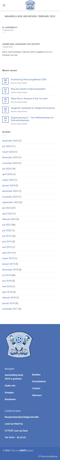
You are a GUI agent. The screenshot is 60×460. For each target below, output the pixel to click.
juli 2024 (6, 168)
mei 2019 (7, 247)
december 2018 (10, 269)
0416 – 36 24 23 (17, 437)
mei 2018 (7, 286)
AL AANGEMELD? (9, 27)
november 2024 (10, 163)
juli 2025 (6, 146)
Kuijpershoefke (31, 417)
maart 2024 (8, 180)
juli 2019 (6, 236)
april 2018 (7, 292)
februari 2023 (9, 219)
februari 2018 (9, 297)
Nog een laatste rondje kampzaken (28, 89)
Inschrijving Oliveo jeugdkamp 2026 (28, 79)
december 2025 (10, 140)
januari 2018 (8, 303)
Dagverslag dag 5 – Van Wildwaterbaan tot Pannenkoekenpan (32, 119)
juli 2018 (6, 275)
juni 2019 (6, 241)
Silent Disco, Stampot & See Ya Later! (29, 98)
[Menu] (4, 5)
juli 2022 (6, 224)
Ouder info (10, 385)
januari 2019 (8, 264)
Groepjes (9, 392)
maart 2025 (8, 152)
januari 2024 (8, 185)
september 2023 (10, 202)
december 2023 (10, 191)
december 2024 (10, 157)
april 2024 (7, 174)
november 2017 (10, 309)
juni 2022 (6, 230)
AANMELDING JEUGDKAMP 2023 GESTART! (21, 44)
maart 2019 (8, 258)
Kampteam (10, 399)
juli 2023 (6, 208)
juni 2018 (6, 280)
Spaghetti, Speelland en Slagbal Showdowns (33, 108)
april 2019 (7, 252)
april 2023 (7, 213)
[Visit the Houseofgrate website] (23, 450)
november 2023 (10, 196)
